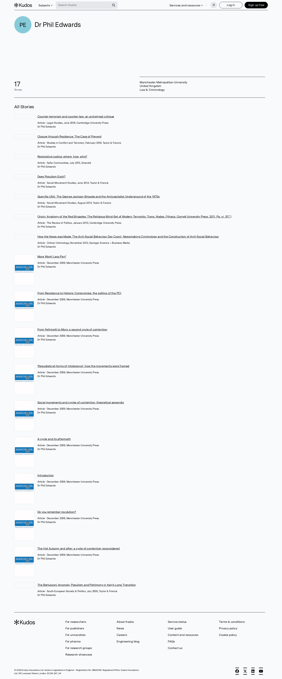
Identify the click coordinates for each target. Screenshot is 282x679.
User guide (175, 628)
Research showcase (78, 654)
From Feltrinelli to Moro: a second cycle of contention (72, 329)
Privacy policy (228, 628)
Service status (177, 622)
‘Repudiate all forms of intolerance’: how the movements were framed (83, 366)
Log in (231, 5)
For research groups (78, 648)
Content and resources (183, 635)
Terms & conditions (232, 622)
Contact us (175, 648)
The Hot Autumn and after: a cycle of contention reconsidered (78, 548)
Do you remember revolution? (56, 512)
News (120, 628)
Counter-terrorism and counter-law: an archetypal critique (75, 116)
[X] (245, 671)
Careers (122, 635)
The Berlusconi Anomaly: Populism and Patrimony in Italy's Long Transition (86, 585)
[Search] (113, 5)
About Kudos (125, 622)
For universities (75, 635)
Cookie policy (228, 635)
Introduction (45, 475)
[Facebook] (237, 671)
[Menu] (213, 5)
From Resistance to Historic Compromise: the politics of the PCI (79, 293)
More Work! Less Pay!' (51, 256)
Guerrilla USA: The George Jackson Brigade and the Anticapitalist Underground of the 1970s (98, 196)
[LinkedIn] (253, 671)
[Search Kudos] (83, 5)
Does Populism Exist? (51, 176)
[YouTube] (261, 671)
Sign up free (256, 5)
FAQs (171, 641)
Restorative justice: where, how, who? (62, 156)
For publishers (74, 628)
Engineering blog (128, 641)
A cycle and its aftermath (54, 439)
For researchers (75, 622)
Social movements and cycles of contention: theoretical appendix (80, 402)
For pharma (73, 641)
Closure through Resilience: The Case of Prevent (69, 136)
